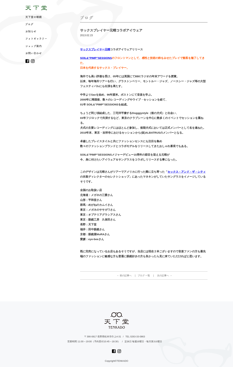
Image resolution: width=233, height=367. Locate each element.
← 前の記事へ (124, 275)
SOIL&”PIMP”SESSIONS (96, 57)
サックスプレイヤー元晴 (95, 49)
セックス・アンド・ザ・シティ (186, 171)
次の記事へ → (164, 275)
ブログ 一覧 (144, 275)
